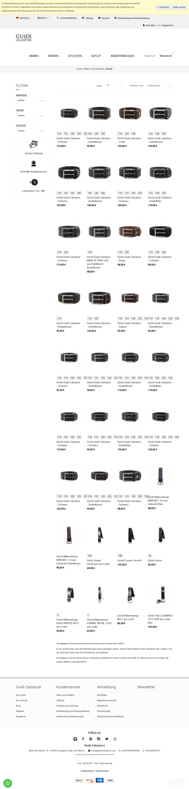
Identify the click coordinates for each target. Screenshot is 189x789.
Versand (103, 18)
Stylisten (76, 56)
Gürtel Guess (155, 560)
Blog (18, 706)
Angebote (21, 716)
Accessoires (98, 69)
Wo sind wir (21, 700)
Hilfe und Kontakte (65, 695)
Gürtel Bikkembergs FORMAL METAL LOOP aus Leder (99, 623)
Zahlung (87, 18)
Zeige (99, 86)
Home (80, 69)
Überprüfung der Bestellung (110, 716)
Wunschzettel (103, 711)
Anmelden (102, 695)
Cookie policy (87, 770)
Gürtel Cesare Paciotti (129, 560)
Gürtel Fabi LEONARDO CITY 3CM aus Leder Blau (160, 619)
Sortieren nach (136, 85)
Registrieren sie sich (107, 700)
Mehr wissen (179, 7)
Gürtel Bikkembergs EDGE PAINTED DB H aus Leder (67, 623)
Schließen (164, 7)
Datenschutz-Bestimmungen (70, 716)
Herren (54, 56)
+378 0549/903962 (130, 750)
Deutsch (23, 18)
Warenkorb (102, 706)
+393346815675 (152, 750)
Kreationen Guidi (123, 56)
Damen (34, 56)
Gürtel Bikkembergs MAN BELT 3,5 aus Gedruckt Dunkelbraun (68, 560)
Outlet (97, 56)
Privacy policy (102, 770)
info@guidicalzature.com (103, 750)
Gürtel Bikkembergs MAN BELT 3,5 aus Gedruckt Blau (158, 501)
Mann (87, 69)
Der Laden (21, 695)
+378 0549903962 (67, 18)
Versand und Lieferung (67, 706)
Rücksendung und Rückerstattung (132, 18)
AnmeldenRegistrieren (158, 25)
